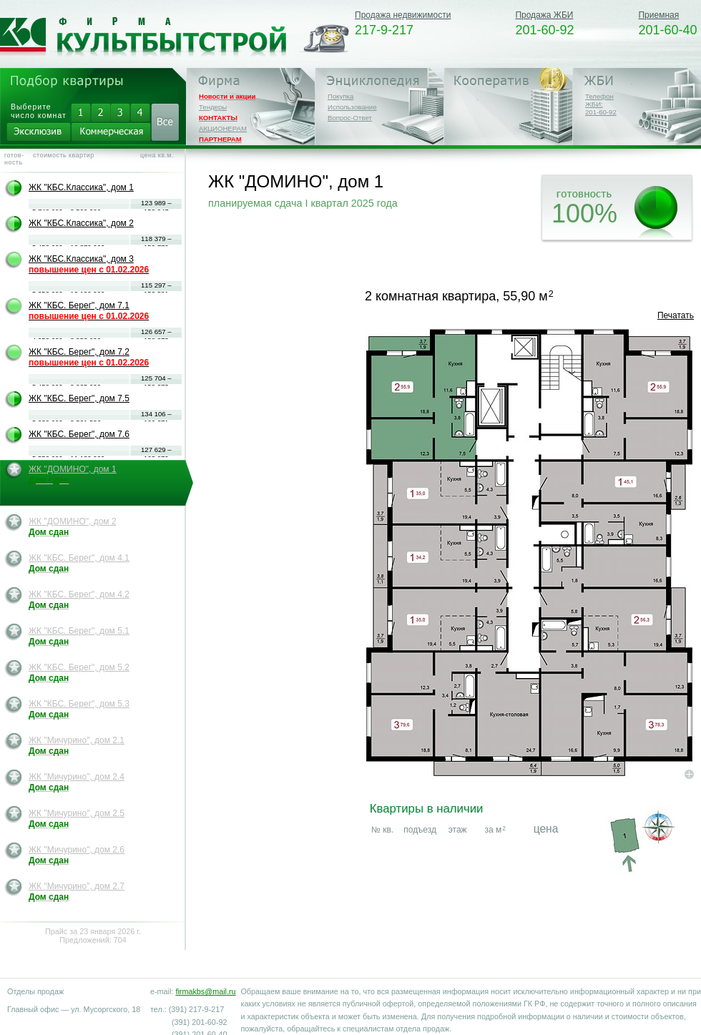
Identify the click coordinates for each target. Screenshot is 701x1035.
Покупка (340, 96)
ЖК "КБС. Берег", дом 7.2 (89, 357)
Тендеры (213, 107)
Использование (352, 107)
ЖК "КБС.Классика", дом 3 (89, 264)
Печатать (675, 315)
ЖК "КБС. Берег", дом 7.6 (79, 434)
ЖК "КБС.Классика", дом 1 (81, 187)
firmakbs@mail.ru (205, 991)
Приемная (658, 15)
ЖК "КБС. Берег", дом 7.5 (79, 398)
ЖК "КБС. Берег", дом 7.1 (89, 310)
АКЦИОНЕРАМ (223, 128)
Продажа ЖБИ (544, 15)
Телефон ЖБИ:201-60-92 (601, 104)
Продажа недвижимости (403, 15)
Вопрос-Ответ (350, 118)
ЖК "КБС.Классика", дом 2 (81, 223)
